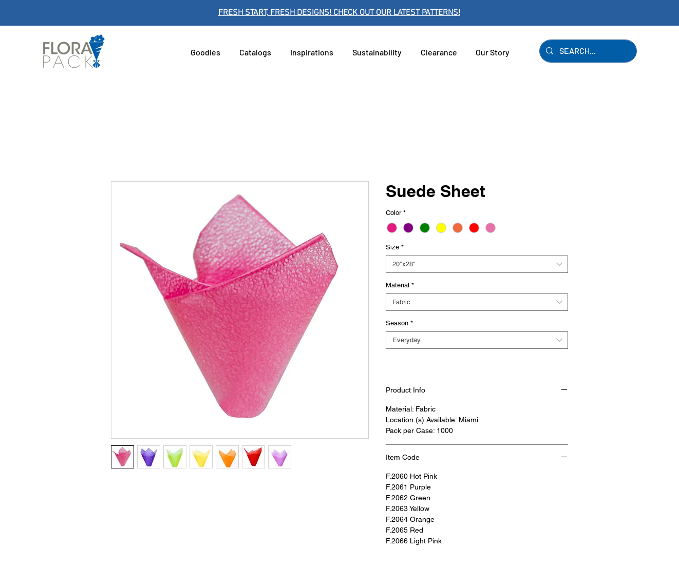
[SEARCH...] (587, 51)
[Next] (625, 13)
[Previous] (53, 13)
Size (395, 247)
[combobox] (477, 264)
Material (400, 285)
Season (399, 323)
